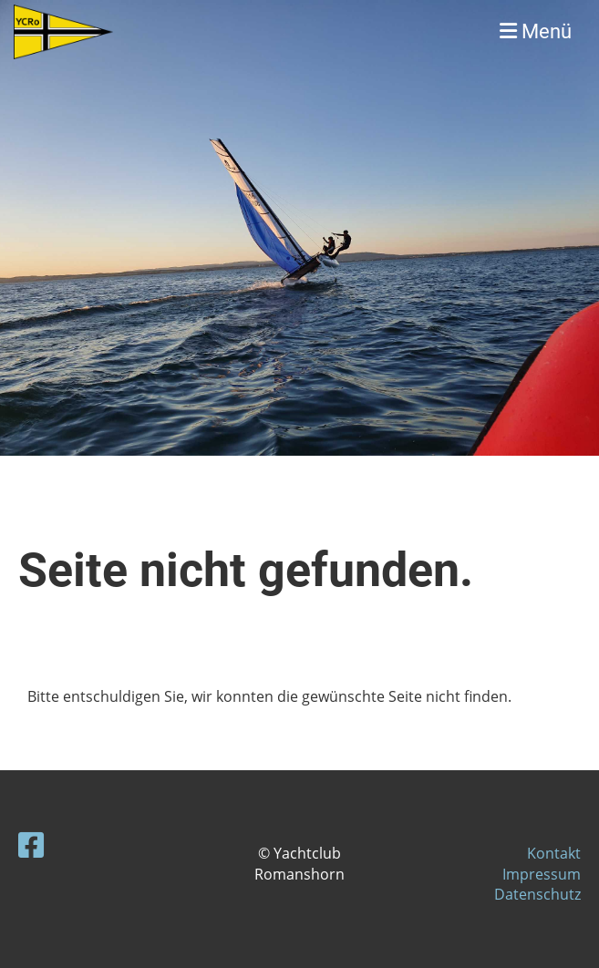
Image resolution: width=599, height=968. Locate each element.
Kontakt (554, 853)
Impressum (541, 874)
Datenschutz (537, 894)
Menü (536, 31)
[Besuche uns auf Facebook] (31, 844)
